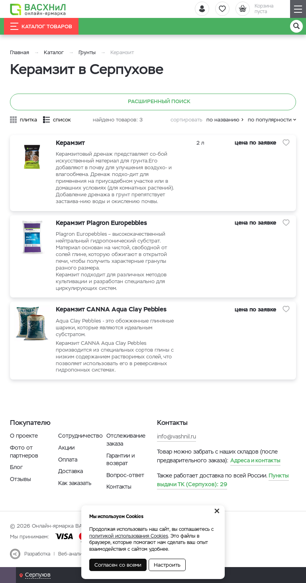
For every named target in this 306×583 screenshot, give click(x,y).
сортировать (186, 119)
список (62, 119)
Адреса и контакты (255, 460)
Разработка (37, 554)
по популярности (270, 119)
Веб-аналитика (75, 554)
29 (223, 480)
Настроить (167, 564)
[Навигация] (298, 9)
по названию (222, 119)
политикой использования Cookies (128, 536)
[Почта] (8, 575)
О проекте (24, 435)
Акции (66, 447)
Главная (19, 52)
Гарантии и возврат (120, 459)
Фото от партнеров (24, 451)
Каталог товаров (41, 26)
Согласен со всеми (117, 564)
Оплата (67, 459)
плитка (28, 119)
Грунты (87, 52)
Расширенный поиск (153, 102)
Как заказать (74, 483)
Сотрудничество (80, 435)
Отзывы (20, 479)
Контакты (118, 486)
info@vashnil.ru (176, 436)
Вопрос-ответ (125, 475)
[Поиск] (296, 26)
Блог (16, 467)
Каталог (54, 52)
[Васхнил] (38, 9)
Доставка (70, 471)
